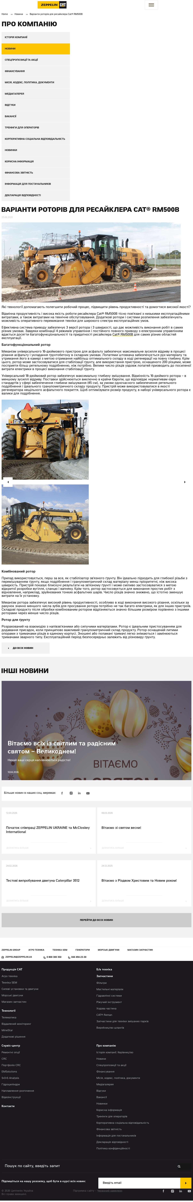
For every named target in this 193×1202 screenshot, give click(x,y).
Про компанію (106, 1047)
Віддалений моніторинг (16, 1025)
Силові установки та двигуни (20, 990)
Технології (9, 1012)
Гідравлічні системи (109, 997)
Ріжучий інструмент (109, 1004)
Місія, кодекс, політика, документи (118, 1079)
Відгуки (101, 1092)
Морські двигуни (108, 952)
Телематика (9, 1019)
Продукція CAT (12, 971)
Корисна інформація (109, 1111)
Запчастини (104, 978)
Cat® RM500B (122, 336)
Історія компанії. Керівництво (114, 1054)
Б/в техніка (104, 971)
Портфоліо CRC (11, 1067)
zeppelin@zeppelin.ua (18, 959)
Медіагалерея (105, 1086)
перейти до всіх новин (96, 922)
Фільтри (101, 984)
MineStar (7, 1032)
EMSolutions (9, 1073)
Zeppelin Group (11, 952)
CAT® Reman (104, 1016)
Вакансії (101, 1099)
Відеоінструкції (11, 1099)
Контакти (8, 1108)
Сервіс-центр (11, 1047)
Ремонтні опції (11, 1054)
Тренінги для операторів (111, 1118)
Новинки (101, 1105)
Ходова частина (106, 1010)
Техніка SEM (59, 952)
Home (5, 14)
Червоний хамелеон (109, 1192)
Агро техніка (36, 952)
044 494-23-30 (78, 959)
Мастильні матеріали (109, 991)
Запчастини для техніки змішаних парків (122, 1023)
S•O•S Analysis (10, 1079)
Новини (19, 14)
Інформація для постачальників (116, 1137)
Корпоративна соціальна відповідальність (122, 1124)
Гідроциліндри (11, 1086)
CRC (4, 1060)
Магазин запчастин (140, 952)
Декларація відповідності (112, 1143)
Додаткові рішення (13, 1038)
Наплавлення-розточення (18, 1092)
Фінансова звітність (109, 1131)
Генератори (82, 952)
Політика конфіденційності (113, 1150)
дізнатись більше (17, 850)
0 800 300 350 (54, 959)
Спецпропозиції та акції (111, 1067)
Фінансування (105, 1073)
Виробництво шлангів (110, 1029)
